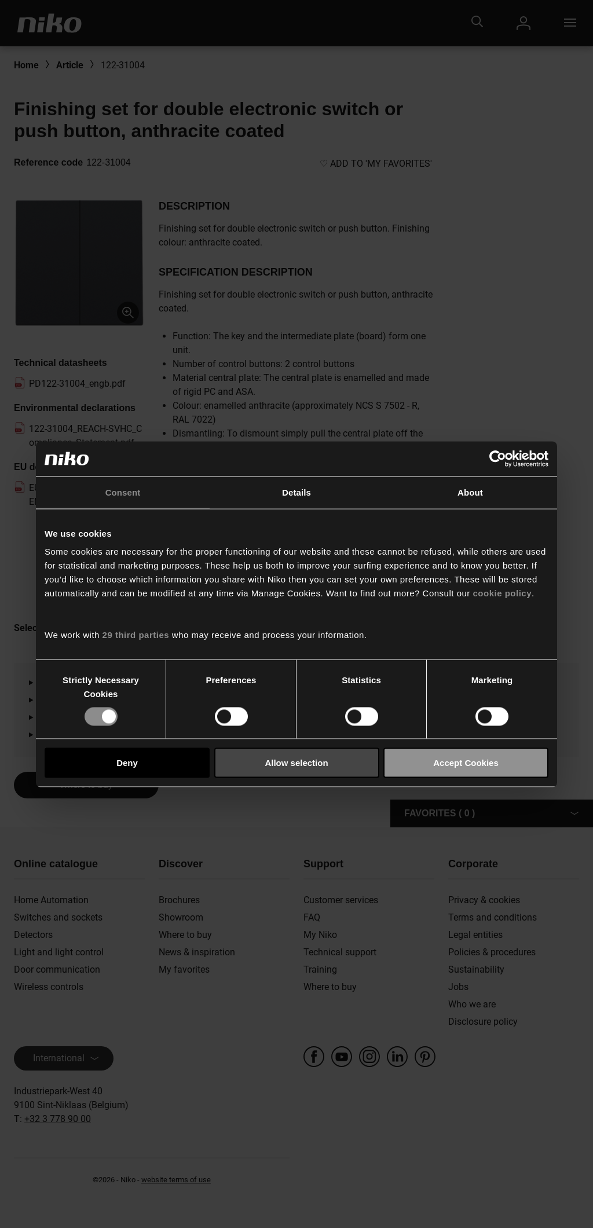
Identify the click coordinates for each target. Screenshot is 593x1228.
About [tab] (470, 492)
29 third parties (136, 635)
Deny (127, 763)
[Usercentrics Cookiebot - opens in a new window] (497, 458)
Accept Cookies (466, 763)
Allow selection (296, 763)
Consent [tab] (123, 492)
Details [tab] (296, 492)
